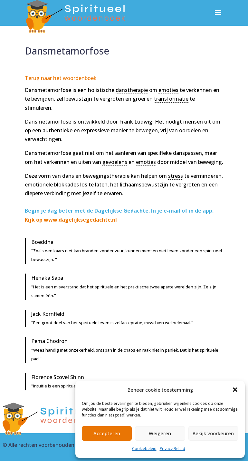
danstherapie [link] (132, 90)
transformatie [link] (171, 98)
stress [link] (175, 175)
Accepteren (106, 433)
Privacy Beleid (172, 448)
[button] (235, 389)
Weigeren (160, 433)
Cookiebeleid (144, 448)
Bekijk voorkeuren (213, 433)
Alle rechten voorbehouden (41, 444)
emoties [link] (168, 90)
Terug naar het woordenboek (61, 78)
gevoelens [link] (114, 161)
